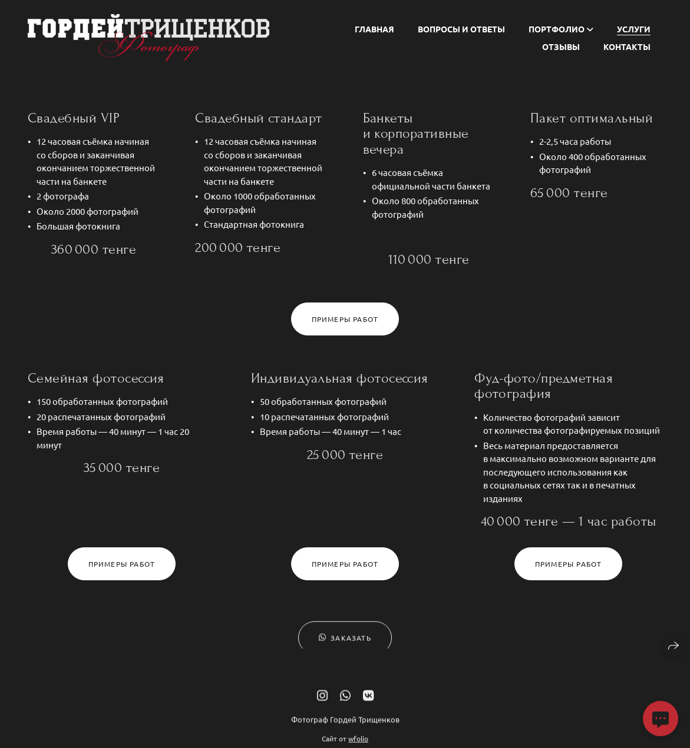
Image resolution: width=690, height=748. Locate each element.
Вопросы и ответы (461, 29)
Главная (374, 29)
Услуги (634, 29)
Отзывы (561, 46)
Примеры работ (345, 319)
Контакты (627, 46)
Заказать (345, 642)
